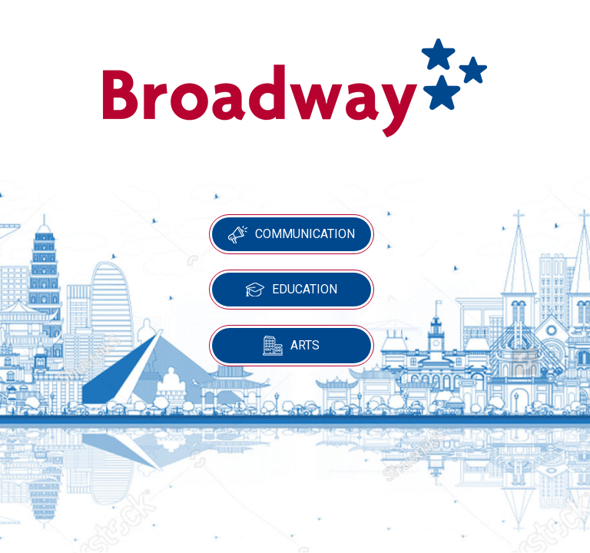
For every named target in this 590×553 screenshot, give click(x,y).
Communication (291, 234)
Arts (291, 346)
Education (291, 289)
